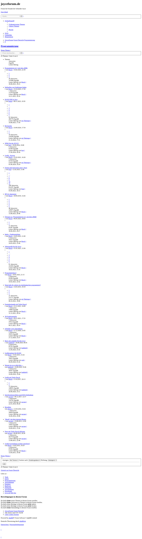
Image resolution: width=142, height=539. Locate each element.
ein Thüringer (25, 121)
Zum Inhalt (4, 12)
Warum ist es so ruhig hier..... (14, 365)
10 (9, 182)
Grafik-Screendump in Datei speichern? (17, 444)
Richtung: (49, 460)
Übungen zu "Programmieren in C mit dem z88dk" (21, 217)
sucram (10, 397)
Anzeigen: (10, 460)
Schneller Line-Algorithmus (13, 329)
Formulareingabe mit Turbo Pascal (16, 304)
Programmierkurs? (10, 273)
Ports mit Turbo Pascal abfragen (15, 431)
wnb (22, 360)
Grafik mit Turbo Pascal (12, 377)
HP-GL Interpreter (10, 194)
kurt (9, 145)
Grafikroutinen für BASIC (13, 353)
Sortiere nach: (30, 460)
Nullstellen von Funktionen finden (15, 87)
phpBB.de (22, 521)
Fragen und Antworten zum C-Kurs (16, 168)
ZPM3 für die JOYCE (12, 143)
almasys (10, 409)
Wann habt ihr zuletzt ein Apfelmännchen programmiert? (23, 285)
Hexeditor (8, 407)
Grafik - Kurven (10, 155)
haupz (10, 101)
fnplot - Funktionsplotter (12, 234)
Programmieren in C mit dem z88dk (16, 68)
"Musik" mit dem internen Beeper (15, 419)
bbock (10, 70)
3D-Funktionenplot (11, 316)
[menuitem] (17, 24)
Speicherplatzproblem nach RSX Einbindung (19, 395)
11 (9, 183)
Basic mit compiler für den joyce (15, 341)
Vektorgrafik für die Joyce (13, 246)
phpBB (11, 518)
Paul (9, 169)
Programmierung (9, 46)
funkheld (11, 343)
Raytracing (8, 126)
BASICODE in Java (11, 99)
